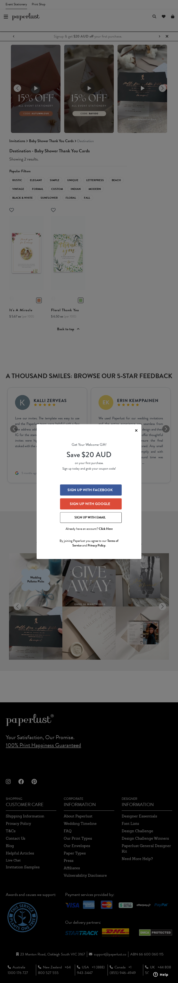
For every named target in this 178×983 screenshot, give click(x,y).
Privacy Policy (96, 545)
